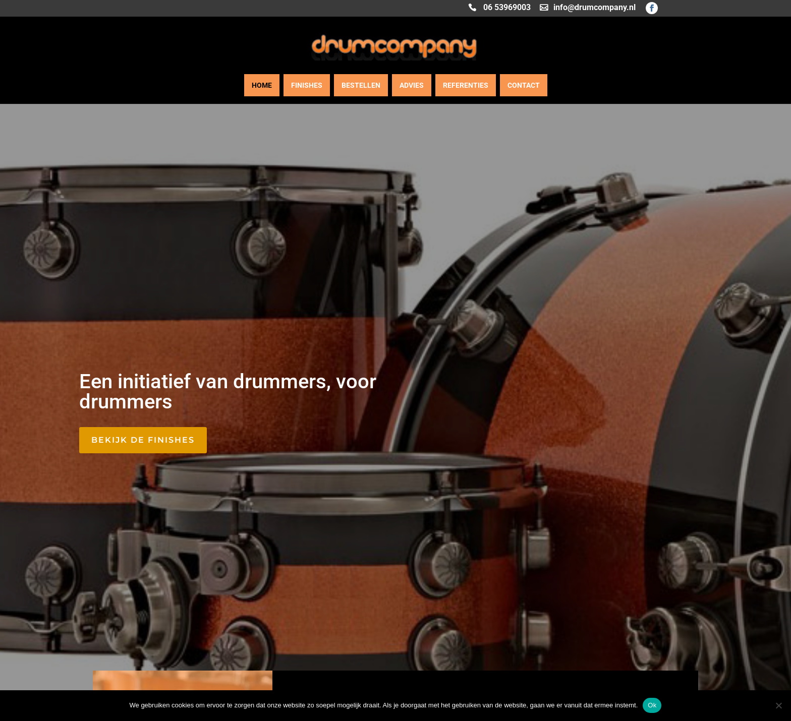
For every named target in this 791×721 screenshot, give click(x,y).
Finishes (306, 85)
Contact (523, 85)
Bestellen (361, 85)
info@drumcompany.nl (594, 8)
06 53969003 (507, 8)
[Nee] (778, 705)
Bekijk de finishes (143, 440)
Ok (652, 705)
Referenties (465, 85)
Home (262, 85)
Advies (412, 85)
